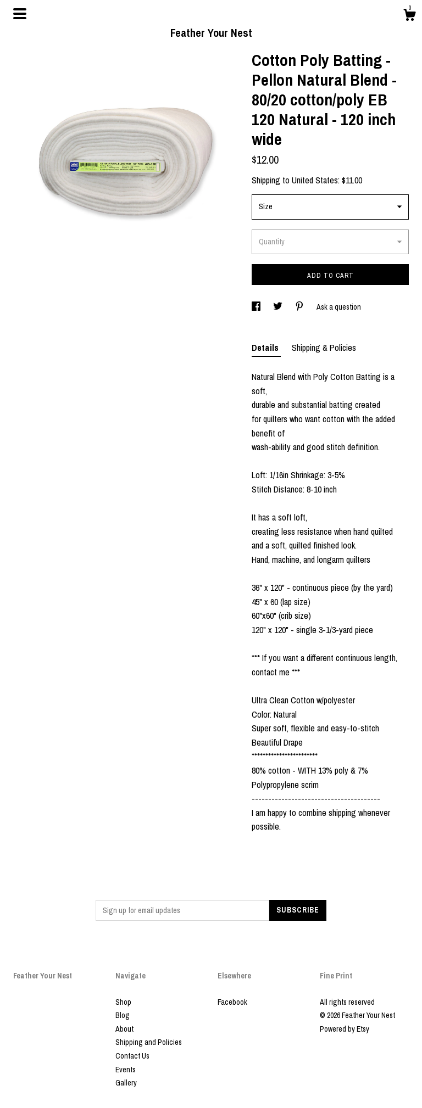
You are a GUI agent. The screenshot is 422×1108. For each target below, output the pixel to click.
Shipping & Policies (324, 348)
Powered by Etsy (344, 1029)
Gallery (126, 1083)
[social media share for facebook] (257, 307)
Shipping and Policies (148, 1042)
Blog (122, 1015)
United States (315, 180)
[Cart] (409, 16)
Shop (123, 1002)
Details (266, 348)
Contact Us (132, 1056)
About (124, 1029)
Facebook (232, 1002)
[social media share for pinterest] (300, 307)
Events (125, 1070)
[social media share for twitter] (278, 307)
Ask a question (338, 307)
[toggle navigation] (19, 13)
